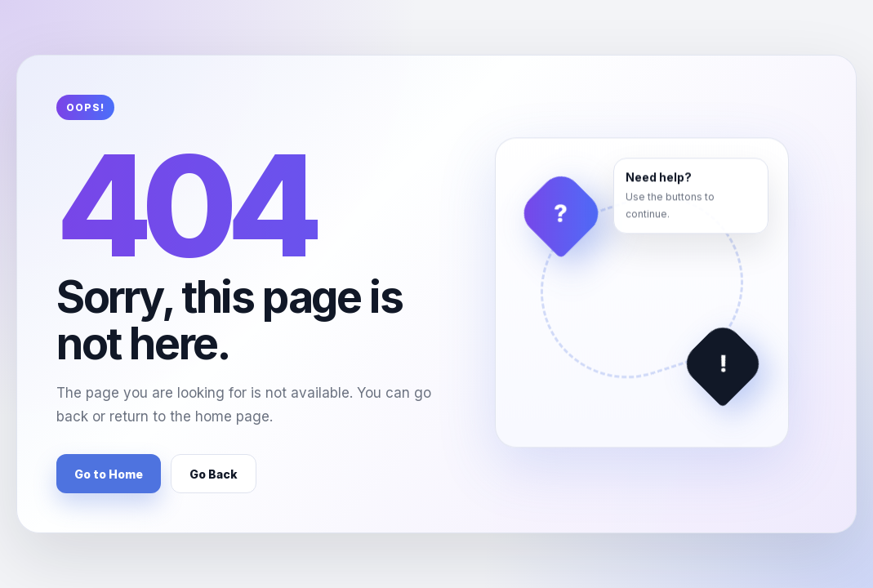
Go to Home (108, 474)
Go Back (213, 474)
